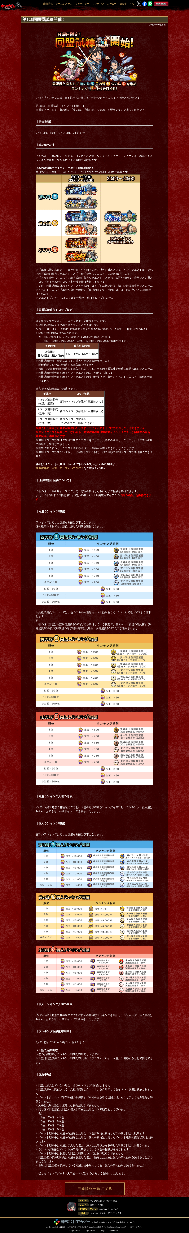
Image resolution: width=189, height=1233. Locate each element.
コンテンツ (98, 3)
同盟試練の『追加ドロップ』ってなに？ (60, 468)
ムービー (112, 3)
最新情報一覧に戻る (94, 1188)
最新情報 (48, 3)
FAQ (131, 3)
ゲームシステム (64, 3)
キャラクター (82, 3)
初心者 (123, 3)
